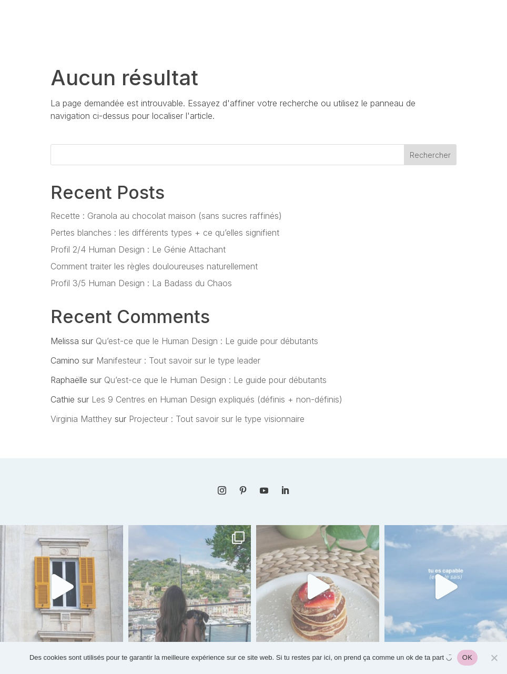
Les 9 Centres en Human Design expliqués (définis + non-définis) (217, 399)
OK (467, 657)
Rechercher (430, 154)
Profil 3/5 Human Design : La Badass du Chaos (141, 283)
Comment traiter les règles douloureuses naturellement (154, 266)
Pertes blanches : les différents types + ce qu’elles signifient (164, 232)
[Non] (494, 657)
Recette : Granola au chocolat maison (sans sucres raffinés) (166, 215)
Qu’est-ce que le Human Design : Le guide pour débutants (207, 341)
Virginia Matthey (81, 419)
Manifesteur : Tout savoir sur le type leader (178, 360)
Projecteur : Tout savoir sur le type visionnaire (217, 419)
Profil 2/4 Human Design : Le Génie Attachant (138, 249)
